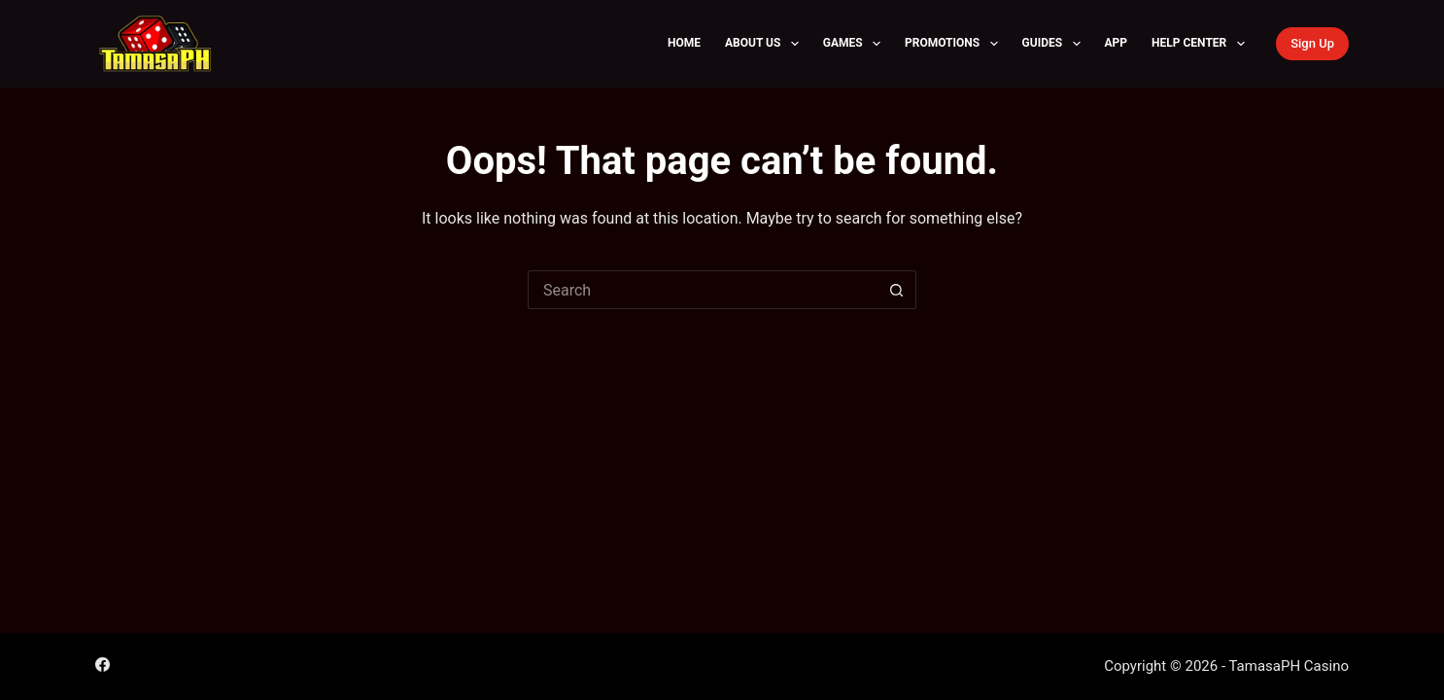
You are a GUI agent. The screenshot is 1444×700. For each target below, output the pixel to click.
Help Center (1202, 43)
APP (1116, 43)
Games (855, 43)
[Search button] (896, 289)
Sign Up (1312, 43)
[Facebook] (102, 664)
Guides (1055, 43)
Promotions (955, 43)
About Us (766, 43)
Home (684, 43)
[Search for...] (702, 289)
